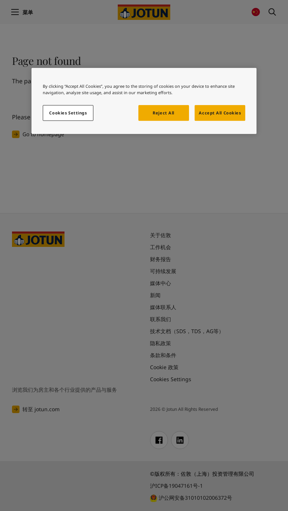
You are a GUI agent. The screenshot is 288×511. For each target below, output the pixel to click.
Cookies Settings (68, 113)
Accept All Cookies (220, 113)
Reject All (163, 113)
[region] (144, 101)
